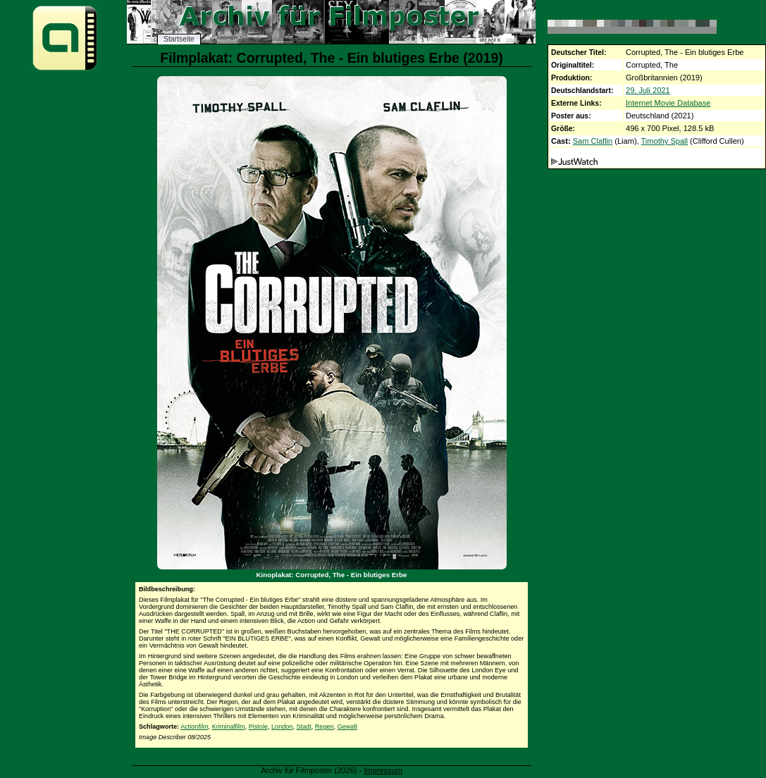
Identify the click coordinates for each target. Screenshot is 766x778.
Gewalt (347, 726)
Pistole (258, 726)
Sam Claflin (592, 141)
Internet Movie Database (668, 103)
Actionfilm (194, 726)
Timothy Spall (664, 141)
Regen (324, 726)
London (281, 726)
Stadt (303, 726)
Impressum (383, 770)
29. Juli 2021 (648, 90)
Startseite (178, 39)
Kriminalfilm (228, 726)
